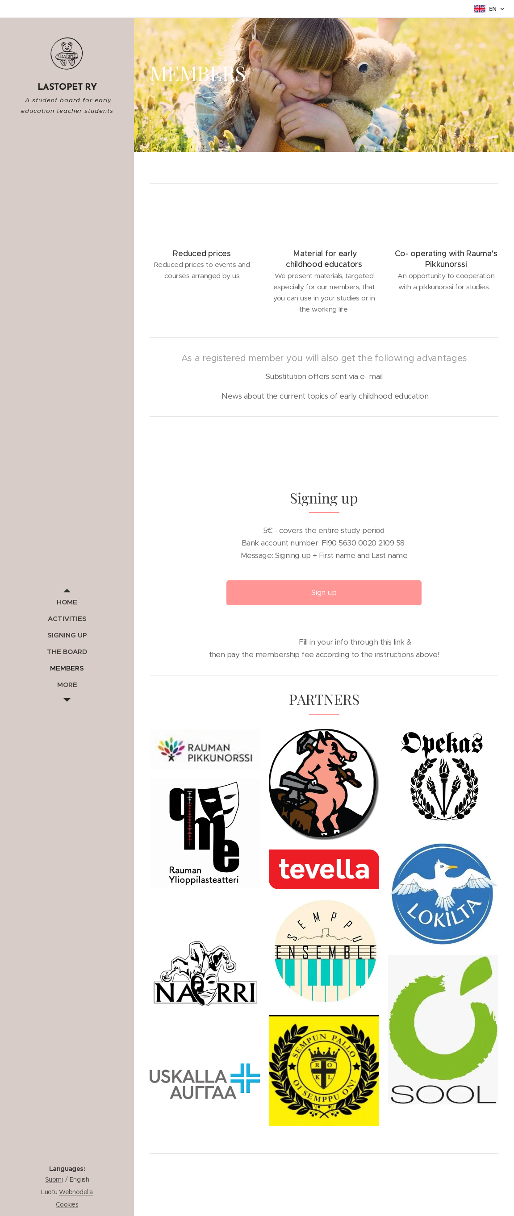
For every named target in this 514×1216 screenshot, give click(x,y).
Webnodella (76, 1192)
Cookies (67, 1204)
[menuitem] (67, 602)
